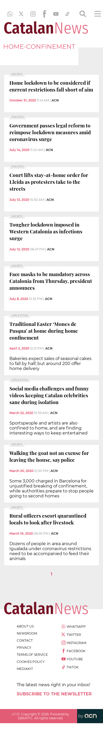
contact (25, 640)
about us (25, 626)
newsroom (27, 633)
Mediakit (25, 669)
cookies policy (31, 662)
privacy (24, 648)
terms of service (32, 655)
